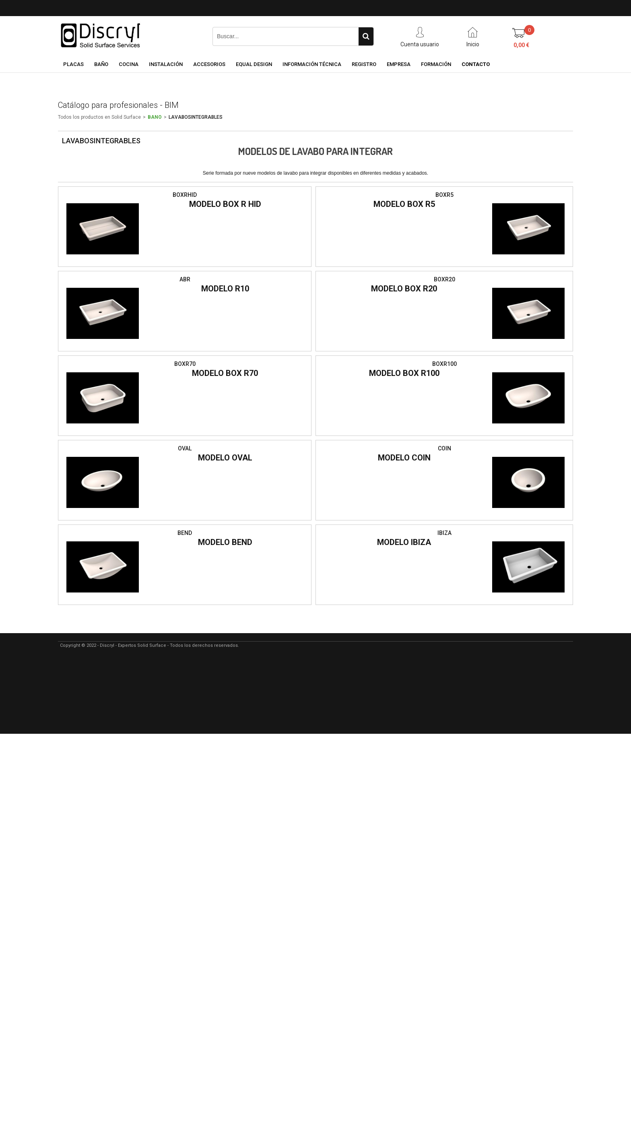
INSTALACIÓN (166, 64)
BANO (155, 117)
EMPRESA (398, 64)
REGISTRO (364, 64)
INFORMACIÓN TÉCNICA (312, 64)
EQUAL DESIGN (254, 64)
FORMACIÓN (436, 64)
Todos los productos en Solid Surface (99, 117)
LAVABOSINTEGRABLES (196, 117)
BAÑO (101, 64)
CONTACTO (476, 64)
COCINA (128, 64)
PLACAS (73, 64)
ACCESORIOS (209, 64)
